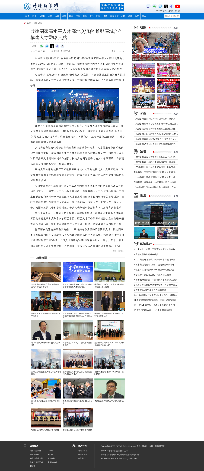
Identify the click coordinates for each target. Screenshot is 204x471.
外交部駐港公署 (36, 458)
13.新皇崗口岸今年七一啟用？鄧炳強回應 (153, 310)
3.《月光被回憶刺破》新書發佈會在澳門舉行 (154, 259)
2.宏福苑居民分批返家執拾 (146, 254)
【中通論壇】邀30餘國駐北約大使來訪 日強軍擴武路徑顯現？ (163, 187)
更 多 (176, 28)
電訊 (92, 16)
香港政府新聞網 (36, 462)
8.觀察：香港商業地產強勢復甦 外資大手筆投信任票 (158, 285)
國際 (64, 16)
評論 (98, 16)
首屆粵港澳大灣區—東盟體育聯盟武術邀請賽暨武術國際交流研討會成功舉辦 (77, 315)
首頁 (29, 23)
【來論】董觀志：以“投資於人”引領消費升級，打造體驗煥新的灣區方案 (167, 139)
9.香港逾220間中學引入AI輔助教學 (150, 290)
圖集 (85, 16)
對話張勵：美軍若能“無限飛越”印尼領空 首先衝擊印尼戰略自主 (163, 172)
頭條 (27, 16)
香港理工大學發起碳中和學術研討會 (77, 430)
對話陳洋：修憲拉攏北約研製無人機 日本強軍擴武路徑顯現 (161, 182)
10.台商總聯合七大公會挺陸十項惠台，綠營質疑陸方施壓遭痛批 (163, 295)
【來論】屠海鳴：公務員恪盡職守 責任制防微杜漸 (157, 124)
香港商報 (51, 458)
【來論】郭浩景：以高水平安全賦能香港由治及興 (157, 144)
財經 (71, 16)
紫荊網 (32, 466)
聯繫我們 (81, 458)
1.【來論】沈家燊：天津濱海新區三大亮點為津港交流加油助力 (163, 249)
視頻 (78, 16)
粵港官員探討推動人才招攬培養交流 (109, 401)
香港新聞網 (82, 454)
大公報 (50, 454)
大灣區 (42, 16)
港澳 (34, 16)
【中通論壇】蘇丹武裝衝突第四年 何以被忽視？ (157, 167)
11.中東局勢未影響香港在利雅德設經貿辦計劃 (155, 300)
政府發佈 (114, 16)
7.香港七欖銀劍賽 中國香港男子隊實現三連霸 (155, 280)
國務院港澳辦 (35, 451)
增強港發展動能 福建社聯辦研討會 (45, 430)
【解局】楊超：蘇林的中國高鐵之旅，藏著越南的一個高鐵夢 (162, 162)
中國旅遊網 (52, 462)
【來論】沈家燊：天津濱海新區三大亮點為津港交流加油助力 (162, 129)
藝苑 (130, 16)
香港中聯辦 (34, 454)
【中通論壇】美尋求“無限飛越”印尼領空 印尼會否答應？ (160, 177)
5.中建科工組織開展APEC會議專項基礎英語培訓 (156, 270)
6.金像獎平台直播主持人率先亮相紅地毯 (152, 275)
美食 (144, 16)
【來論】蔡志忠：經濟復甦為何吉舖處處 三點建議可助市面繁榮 (163, 134)
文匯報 (50, 451)
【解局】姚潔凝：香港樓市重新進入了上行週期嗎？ (158, 157)
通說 (105, 16)
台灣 (50, 16)
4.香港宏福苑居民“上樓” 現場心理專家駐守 (154, 265)
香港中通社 (82, 451)
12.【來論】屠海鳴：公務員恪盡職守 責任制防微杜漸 (158, 305)
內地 (57, 16)
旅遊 (137, 16)
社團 (123, 16)
